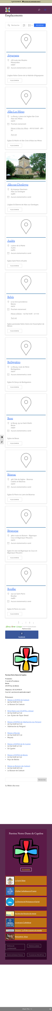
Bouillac (11, 589)
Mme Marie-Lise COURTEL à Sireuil (20, 711)
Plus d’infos (14, 80)
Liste (29, 25)
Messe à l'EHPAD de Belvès (17, 755)
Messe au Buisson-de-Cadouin (18, 766)
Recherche (40, 25)
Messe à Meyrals (13, 733)
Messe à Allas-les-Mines (19, 128)
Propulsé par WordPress (36, 955)
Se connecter (26, 869)
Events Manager (32, 626)
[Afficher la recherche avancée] (24, 25)
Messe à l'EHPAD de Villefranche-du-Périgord (24, 722)
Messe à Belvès (16, 314)
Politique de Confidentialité (11, 947)
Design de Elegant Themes (15, 955)
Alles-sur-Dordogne (17, 184)
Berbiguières (13, 362)
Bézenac (11, 474)
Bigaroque (12, 531)
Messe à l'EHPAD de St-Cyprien (19, 744)
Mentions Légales (34, 946)
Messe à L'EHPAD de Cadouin (18, 700)
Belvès (10, 297)
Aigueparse (13, 55)
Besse (10, 418)
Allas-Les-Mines (15, 111)
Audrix (11, 241)
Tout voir (14, 135)
